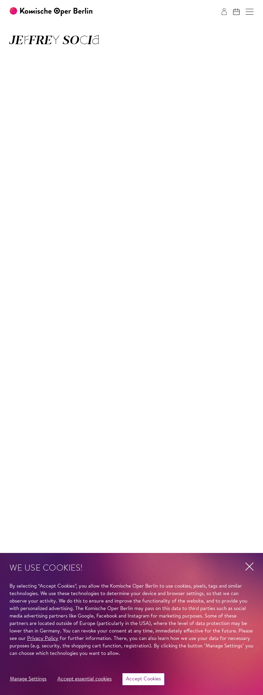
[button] (249, 12)
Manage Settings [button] (28, 679)
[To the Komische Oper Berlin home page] (51, 11)
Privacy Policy (42, 638)
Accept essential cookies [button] (84, 679)
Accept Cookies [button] (143, 679)
